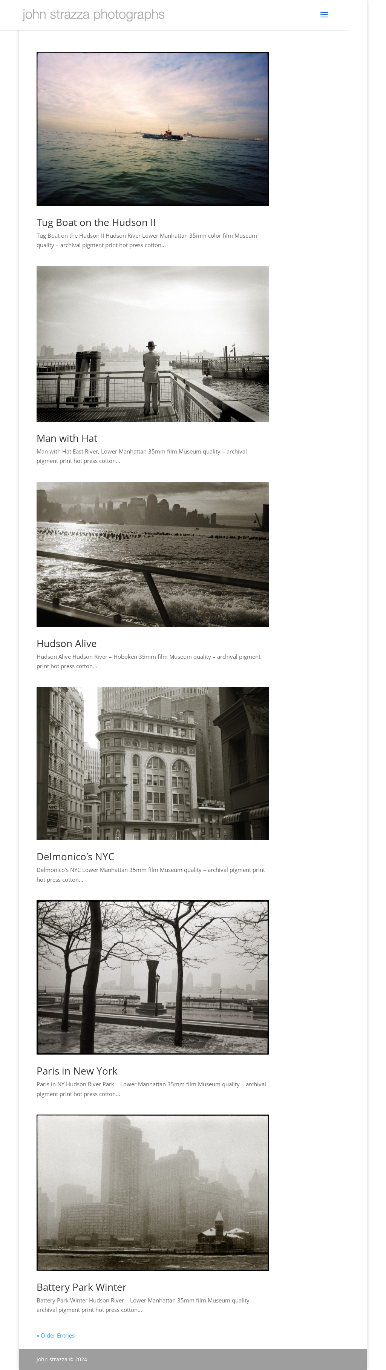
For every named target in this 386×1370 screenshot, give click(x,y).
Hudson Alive (67, 643)
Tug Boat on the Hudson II (96, 222)
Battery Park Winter (82, 1287)
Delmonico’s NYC (75, 856)
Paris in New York (77, 1071)
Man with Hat (67, 438)
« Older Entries (56, 1335)
